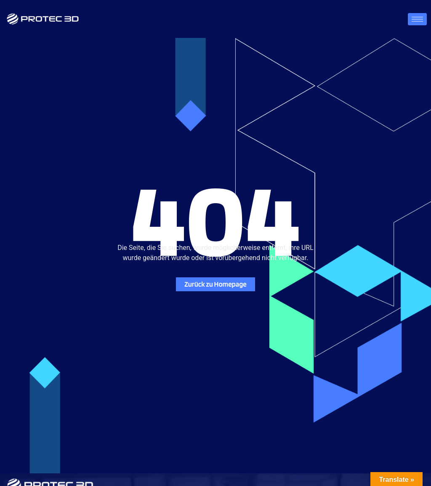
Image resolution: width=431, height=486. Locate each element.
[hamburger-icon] (417, 19)
